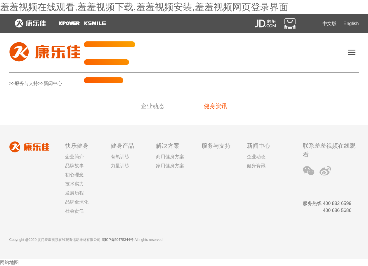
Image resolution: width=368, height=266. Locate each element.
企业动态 (152, 106)
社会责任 (74, 210)
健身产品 (122, 145)
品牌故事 (74, 165)
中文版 (329, 23)
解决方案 (167, 145)
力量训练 (120, 165)
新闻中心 (258, 145)
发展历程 (74, 192)
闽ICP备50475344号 (117, 240)
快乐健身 (76, 145)
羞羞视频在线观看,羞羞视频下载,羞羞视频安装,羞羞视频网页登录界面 (144, 7)
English (351, 23)
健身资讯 (215, 106)
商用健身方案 (170, 156)
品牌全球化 (76, 201)
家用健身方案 (170, 165)
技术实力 (74, 183)
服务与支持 (216, 145)
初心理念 (74, 174)
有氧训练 (120, 156)
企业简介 (74, 156)
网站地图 (9, 262)
